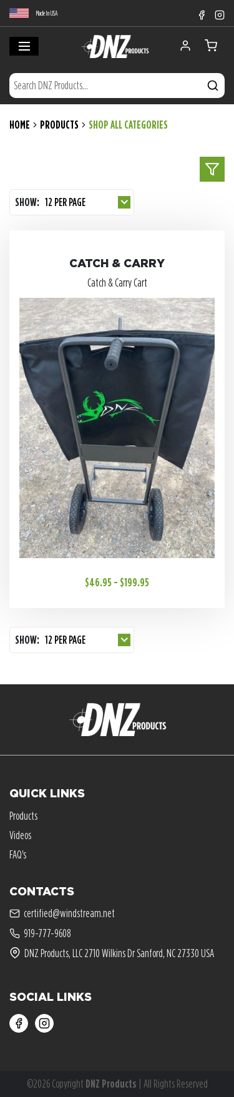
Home (19, 124)
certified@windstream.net (62, 913)
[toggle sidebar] (212, 169)
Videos (20, 835)
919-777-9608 (40, 933)
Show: (27, 202)
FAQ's (17, 854)
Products (59, 124)
